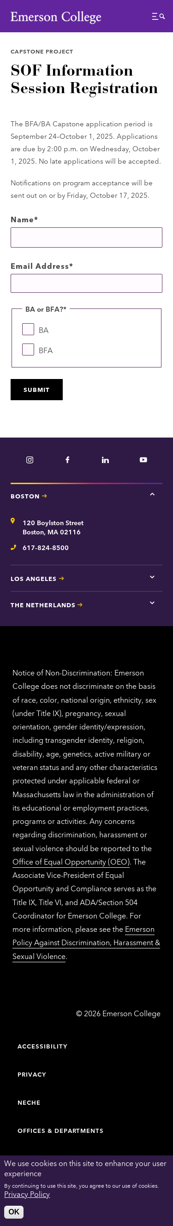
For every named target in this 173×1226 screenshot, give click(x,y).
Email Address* (42, 266)
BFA (46, 350)
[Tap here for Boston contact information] (152, 494)
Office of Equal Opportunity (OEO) (71, 861)
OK (13, 1212)
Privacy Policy (27, 1194)
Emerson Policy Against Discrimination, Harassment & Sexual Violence (86, 942)
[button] (158, 18)
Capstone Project (42, 51)
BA (43, 330)
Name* (24, 219)
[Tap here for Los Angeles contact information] (152, 577)
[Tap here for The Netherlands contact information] (152, 603)
